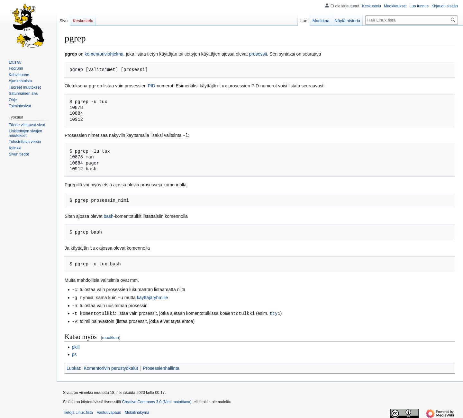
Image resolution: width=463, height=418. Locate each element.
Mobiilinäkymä (137, 410)
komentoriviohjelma (104, 54)
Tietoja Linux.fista (78, 410)
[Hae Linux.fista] (411, 20)
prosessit (258, 54)
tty (273, 311)
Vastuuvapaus (109, 410)
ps (74, 351)
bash (108, 215)
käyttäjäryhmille (152, 296)
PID (151, 85)
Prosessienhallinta (161, 365)
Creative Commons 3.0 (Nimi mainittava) (156, 399)
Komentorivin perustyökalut (111, 365)
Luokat (73, 365)
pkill (75, 344)
